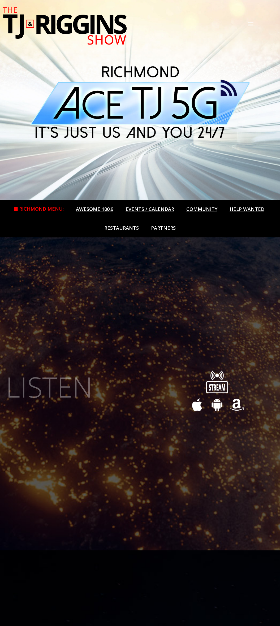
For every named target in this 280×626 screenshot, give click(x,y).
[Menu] (250, 24)
